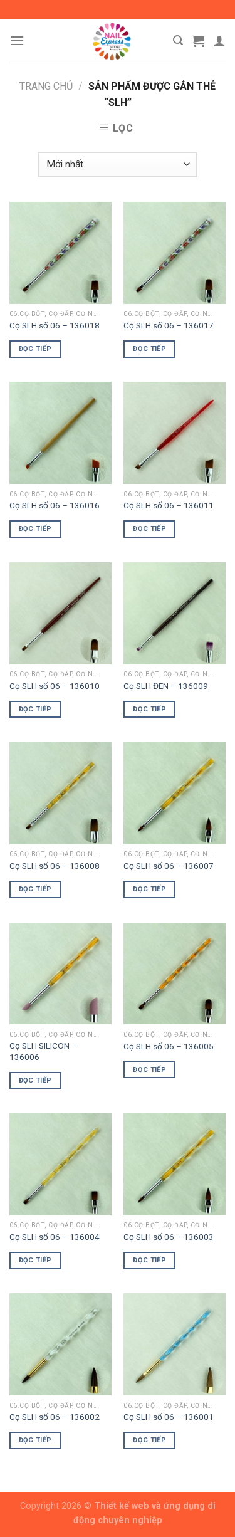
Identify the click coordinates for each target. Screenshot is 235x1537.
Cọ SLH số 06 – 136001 (168, 1417)
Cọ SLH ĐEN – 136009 (165, 686)
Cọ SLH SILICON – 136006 (43, 1051)
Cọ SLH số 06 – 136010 (54, 686)
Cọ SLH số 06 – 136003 (168, 1237)
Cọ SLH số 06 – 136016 (54, 505)
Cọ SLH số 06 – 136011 (168, 505)
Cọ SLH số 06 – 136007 (168, 866)
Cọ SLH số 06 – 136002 (54, 1417)
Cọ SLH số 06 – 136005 (168, 1046)
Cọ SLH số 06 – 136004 (54, 1237)
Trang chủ (46, 86)
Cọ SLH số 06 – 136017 (168, 325)
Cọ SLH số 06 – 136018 (54, 325)
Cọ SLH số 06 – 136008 (54, 866)
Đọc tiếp (35, 349)
